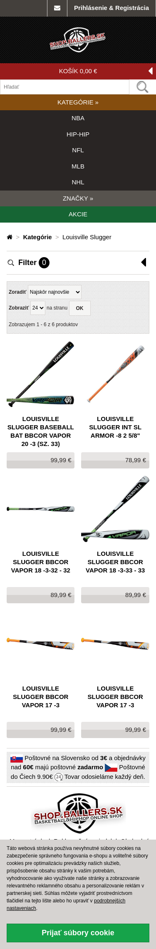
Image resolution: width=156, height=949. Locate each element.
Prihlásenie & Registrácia (111, 7)
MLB (78, 166)
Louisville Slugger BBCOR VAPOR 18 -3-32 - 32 (40, 562)
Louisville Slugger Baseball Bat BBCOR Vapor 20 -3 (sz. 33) (40, 431)
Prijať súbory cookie (78, 933)
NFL (78, 150)
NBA (78, 117)
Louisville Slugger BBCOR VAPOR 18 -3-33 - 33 (115, 562)
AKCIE (78, 214)
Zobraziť (19, 308)
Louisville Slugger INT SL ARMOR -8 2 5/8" (115, 427)
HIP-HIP (78, 134)
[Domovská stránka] (10, 236)
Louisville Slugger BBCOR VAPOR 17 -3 (40, 697)
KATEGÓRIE (78, 102)
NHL (78, 182)
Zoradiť (17, 292)
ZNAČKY (78, 198)
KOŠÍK (106, 71)
